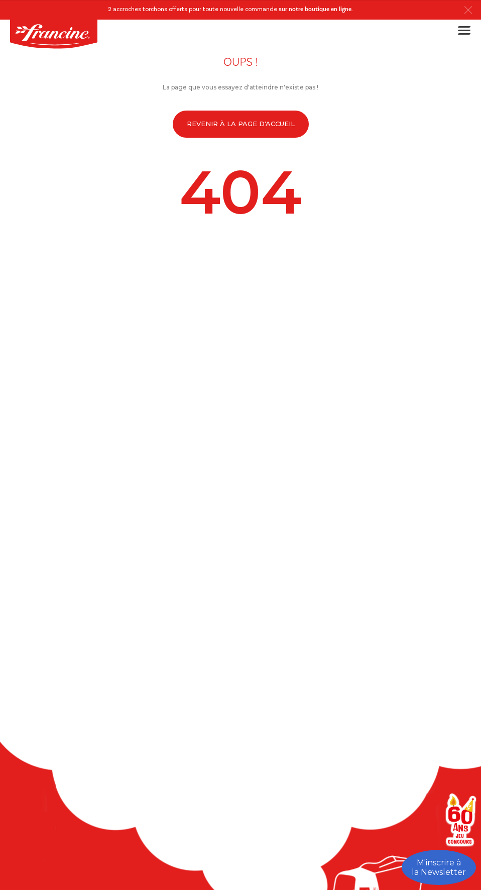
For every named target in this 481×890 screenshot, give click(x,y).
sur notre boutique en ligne (315, 10)
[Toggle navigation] (461, 30)
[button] (470, 10)
